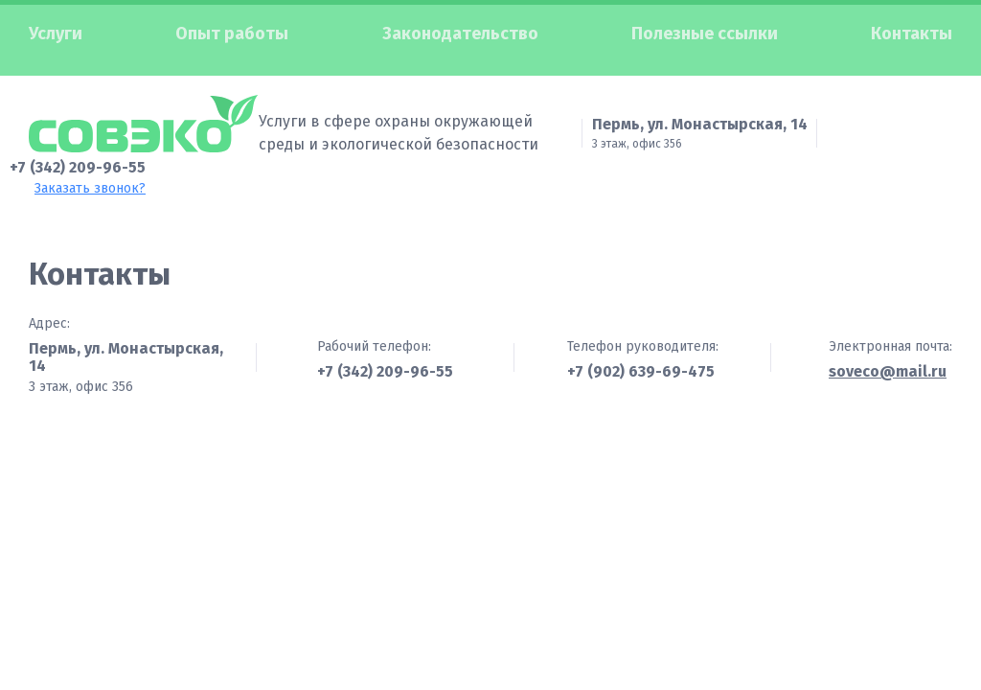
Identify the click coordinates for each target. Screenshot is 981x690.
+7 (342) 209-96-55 (78, 156)
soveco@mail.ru (888, 361)
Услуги (55, 33)
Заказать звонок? (90, 177)
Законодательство (460, 33)
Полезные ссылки (704, 33)
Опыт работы (231, 33)
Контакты (911, 33)
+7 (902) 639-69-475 (641, 361)
